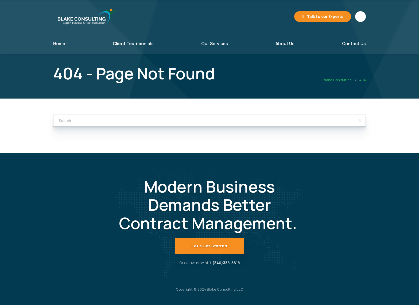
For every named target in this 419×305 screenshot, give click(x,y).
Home (59, 43)
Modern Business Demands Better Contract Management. (209, 204)
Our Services (214, 43)
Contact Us (354, 43)
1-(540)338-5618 (224, 262)
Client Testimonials (133, 43)
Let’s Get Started (209, 246)
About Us (285, 43)
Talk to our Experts (325, 16)
